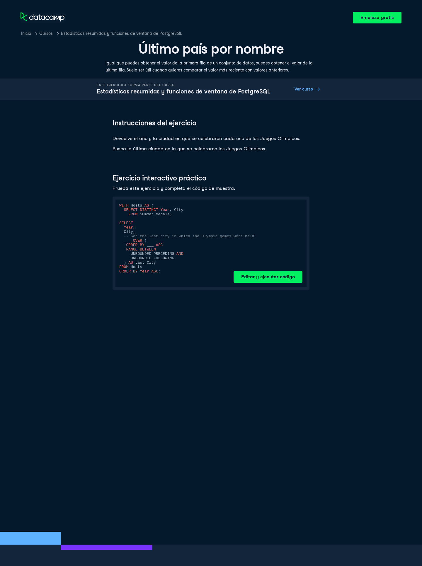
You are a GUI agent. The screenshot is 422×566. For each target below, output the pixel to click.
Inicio (26, 33)
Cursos (46, 33)
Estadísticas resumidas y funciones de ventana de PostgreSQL (121, 33)
